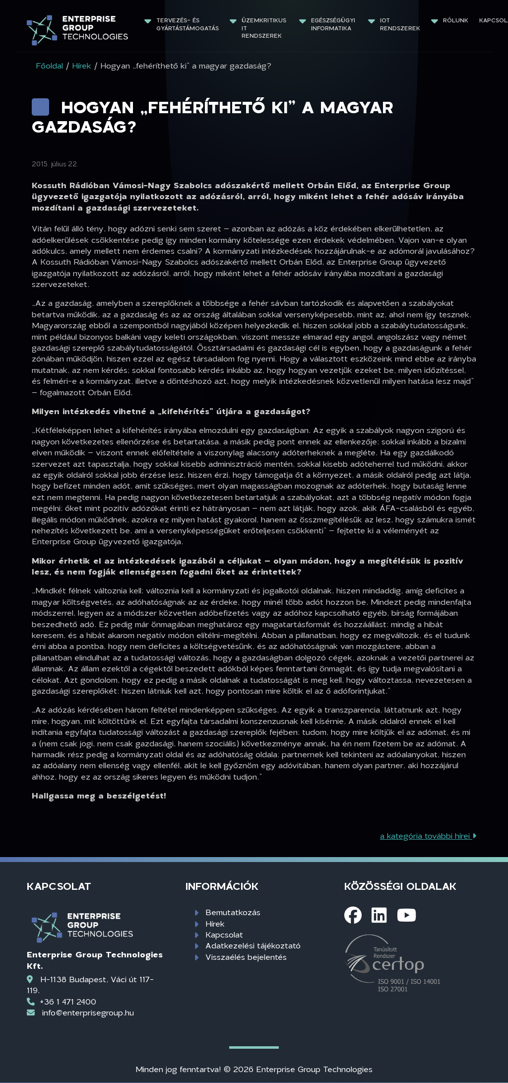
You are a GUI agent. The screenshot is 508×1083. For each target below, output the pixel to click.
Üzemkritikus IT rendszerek (265, 28)
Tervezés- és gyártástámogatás (187, 24)
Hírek (215, 923)
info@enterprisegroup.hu (88, 1012)
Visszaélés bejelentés (246, 956)
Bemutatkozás (232, 912)
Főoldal (49, 65)
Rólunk (455, 20)
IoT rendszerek (400, 24)
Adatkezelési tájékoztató (253, 945)
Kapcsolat (224, 934)
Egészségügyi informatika (334, 24)
